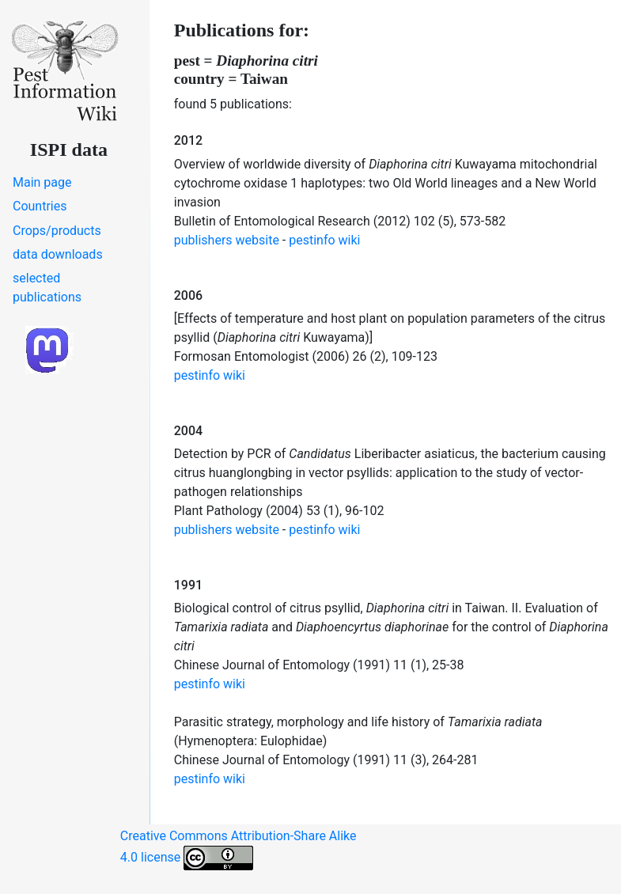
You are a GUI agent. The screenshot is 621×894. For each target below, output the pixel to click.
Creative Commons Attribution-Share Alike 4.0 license (238, 849)
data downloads (58, 254)
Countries (39, 206)
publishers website (226, 240)
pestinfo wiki (324, 240)
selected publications (47, 288)
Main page (42, 182)
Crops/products (57, 230)
